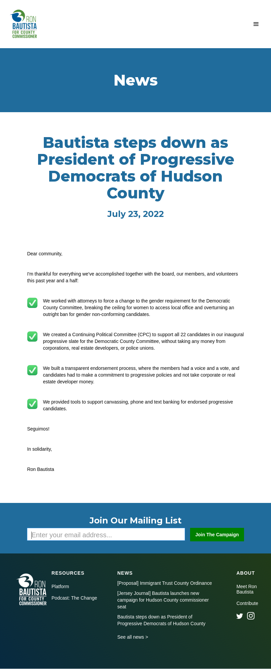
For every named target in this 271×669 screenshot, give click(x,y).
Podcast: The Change (74, 598)
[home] (24, 24)
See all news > (132, 637)
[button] (256, 24)
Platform (60, 586)
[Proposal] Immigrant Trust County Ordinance (164, 583)
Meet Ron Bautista (246, 589)
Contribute (247, 603)
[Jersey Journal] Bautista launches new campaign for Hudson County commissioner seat (163, 600)
